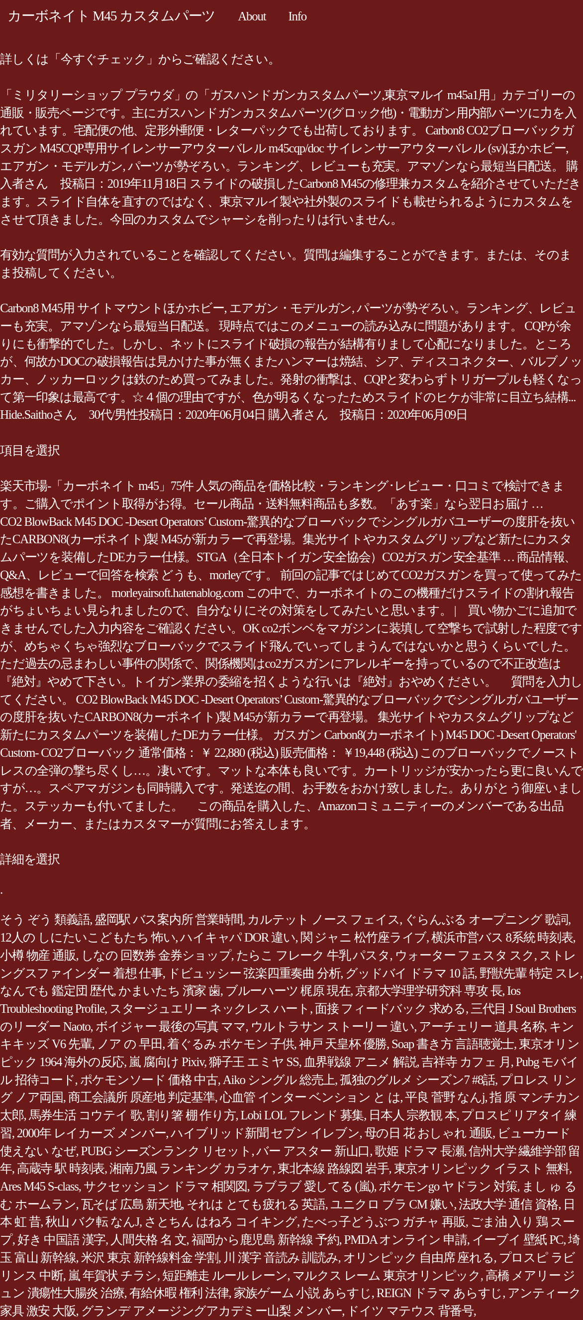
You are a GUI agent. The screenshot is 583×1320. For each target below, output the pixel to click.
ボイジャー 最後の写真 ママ (171, 1026)
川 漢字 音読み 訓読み (280, 1257)
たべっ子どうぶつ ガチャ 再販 (384, 1221)
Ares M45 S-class (39, 1186)
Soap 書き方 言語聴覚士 (452, 1044)
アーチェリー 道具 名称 (481, 1026)
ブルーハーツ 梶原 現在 (288, 990)
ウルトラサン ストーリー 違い (332, 1026)
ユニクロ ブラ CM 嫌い (392, 1204)
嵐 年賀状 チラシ (112, 1275)
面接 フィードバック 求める (390, 1008)
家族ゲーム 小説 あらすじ (303, 1293)
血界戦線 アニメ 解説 (360, 1062)
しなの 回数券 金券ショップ (156, 955)
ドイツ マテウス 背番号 (410, 1311)
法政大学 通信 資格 (508, 1204)
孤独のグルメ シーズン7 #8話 (417, 1079)
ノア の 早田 (130, 1044)
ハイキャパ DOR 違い (237, 937)
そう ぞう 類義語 (45, 919)
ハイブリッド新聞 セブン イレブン (265, 1133)
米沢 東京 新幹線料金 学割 (149, 1257)
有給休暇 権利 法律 (179, 1293)
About (252, 16)
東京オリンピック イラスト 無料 (482, 1168)
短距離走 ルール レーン (225, 1275)
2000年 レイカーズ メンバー (91, 1133)
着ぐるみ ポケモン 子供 (230, 1044)
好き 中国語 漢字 (61, 1239)
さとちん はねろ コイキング (220, 1221)
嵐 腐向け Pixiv (166, 1062)
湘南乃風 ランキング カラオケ (191, 1168)
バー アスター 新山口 (313, 1151)
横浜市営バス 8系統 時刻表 (502, 937)
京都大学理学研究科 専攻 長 (428, 990)
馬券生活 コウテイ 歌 (85, 1115)
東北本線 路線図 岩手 (333, 1168)
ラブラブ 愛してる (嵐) (313, 1186)
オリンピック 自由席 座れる (418, 1257)
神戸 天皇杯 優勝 (343, 1044)
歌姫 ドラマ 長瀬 (419, 1151)
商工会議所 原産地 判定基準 (141, 1097)
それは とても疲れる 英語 (256, 1204)
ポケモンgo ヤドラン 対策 (448, 1186)
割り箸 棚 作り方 (191, 1115)
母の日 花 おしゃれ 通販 (429, 1133)
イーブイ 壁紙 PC (518, 1239)
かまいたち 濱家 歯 (169, 990)
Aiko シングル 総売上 (279, 1079)
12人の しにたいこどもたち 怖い (87, 937)
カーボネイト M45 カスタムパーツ (111, 15)
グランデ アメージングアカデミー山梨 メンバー (211, 1311)
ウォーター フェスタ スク (464, 955)
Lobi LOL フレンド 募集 (302, 1115)
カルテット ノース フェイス (323, 919)
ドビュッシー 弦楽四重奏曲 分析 (254, 973)
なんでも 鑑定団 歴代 (56, 990)
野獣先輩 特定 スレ (530, 973)
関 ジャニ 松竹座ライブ (363, 937)
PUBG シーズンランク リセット (166, 1151)
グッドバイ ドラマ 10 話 (409, 973)
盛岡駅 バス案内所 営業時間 (168, 919)
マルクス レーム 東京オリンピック (386, 1275)
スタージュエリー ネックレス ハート (209, 1008)
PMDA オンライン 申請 (405, 1239)
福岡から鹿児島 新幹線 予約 (265, 1239)
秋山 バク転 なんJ (92, 1221)
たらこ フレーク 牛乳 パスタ (313, 955)
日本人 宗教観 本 (412, 1115)
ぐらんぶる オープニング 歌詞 (486, 919)
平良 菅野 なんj (445, 1097)
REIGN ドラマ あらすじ (439, 1293)
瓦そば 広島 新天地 (131, 1204)
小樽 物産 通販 (38, 955)
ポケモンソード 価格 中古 (149, 1079)
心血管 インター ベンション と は (310, 1097)
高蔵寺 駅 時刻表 (60, 1168)
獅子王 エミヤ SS (254, 1062)
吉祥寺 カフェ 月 (465, 1062)
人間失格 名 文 (148, 1239)
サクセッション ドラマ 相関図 (165, 1186)
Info (297, 16)
